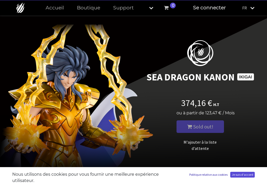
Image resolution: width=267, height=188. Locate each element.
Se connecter (209, 8)
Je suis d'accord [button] (242, 175)
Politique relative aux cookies (208, 175)
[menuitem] (54, 8)
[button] (146, 8)
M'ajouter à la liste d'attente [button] (200, 145)
